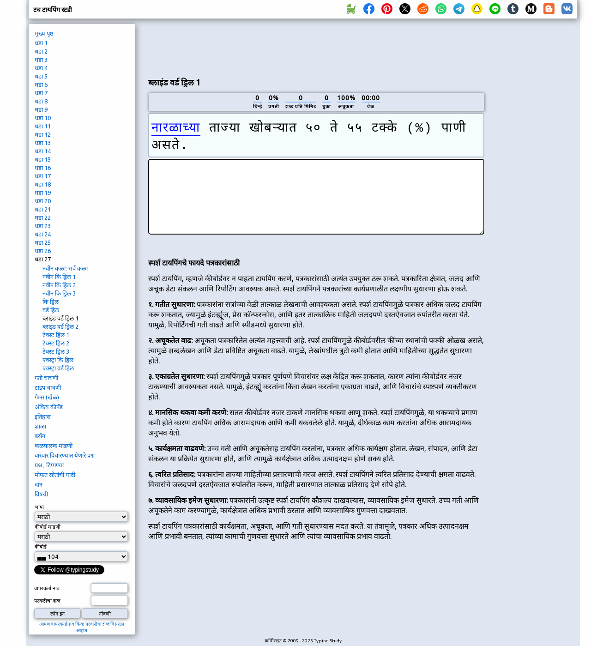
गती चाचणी (46, 377)
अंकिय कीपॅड (49, 407)
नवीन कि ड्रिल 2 (59, 285)
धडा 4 (41, 68)
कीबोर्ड (41, 546)
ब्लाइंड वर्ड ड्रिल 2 (60, 326)
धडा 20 (43, 201)
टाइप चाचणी (48, 387)
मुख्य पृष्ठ (44, 33)
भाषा (39, 507)
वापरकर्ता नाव (47, 588)
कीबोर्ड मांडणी (47, 527)
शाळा (40, 426)
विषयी (41, 494)
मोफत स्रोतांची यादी (55, 474)
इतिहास (43, 416)
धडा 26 (43, 251)
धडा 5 (41, 76)
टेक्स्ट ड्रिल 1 (55, 335)
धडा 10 (43, 118)
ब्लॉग (40, 436)
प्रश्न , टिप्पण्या (49, 465)
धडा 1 (41, 43)
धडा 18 (43, 184)
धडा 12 (43, 134)
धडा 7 (41, 93)
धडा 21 (43, 209)
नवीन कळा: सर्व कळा (65, 268)
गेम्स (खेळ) (47, 397)
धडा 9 (41, 109)
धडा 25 (43, 242)
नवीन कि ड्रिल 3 (59, 293)
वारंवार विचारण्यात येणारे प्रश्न (65, 455)
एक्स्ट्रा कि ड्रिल (57, 359)
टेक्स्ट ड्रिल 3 (55, 351)
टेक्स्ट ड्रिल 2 (55, 343)
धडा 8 (41, 101)
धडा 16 (43, 167)
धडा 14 (43, 151)
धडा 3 (41, 59)
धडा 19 (43, 192)
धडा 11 (43, 126)
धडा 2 (41, 51)
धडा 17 (43, 176)
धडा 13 (43, 142)
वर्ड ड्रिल (50, 310)
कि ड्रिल (50, 301)
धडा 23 (43, 226)
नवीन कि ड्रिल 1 (59, 276)
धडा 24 (43, 234)
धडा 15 (43, 159)
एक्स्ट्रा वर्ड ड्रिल (58, 368)
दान (38, 484)
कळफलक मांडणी (53, 445)
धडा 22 (43, 217)
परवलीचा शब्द (47, 601)
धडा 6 (41, 84)
